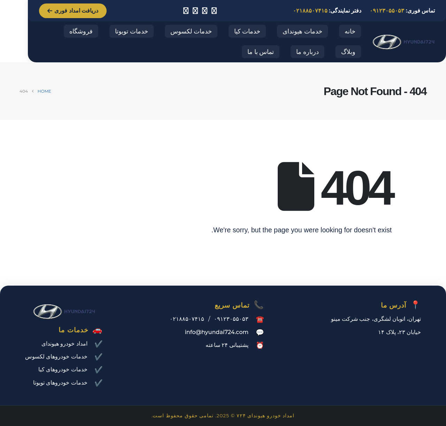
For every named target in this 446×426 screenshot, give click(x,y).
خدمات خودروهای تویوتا (60, 382)
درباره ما (307, 51)
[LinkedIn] (185, 10)
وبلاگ (348, 51)
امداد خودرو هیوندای (64, 343)
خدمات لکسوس (191, 31)
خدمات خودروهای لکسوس (56, 356)
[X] (195, 10)
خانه (350, 31)
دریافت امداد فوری (72, 10)
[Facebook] (204, 10)
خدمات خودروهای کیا (62, 369)
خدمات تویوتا (131, 31)
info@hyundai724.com (216, 332)
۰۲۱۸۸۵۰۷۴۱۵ (310, 10)
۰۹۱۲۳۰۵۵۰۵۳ (387, 10)
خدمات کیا (247, 31)
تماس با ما (260, 51)
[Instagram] (214, 10)
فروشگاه (81, 31)
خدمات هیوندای (302, 31)
